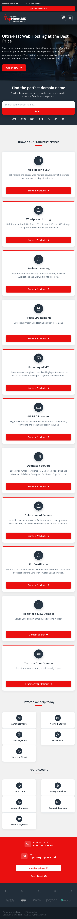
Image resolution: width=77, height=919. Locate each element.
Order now (14, 67)
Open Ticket (39, 876)
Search (38, 111)
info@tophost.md (10, 3)
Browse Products (38, 190)
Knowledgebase (38, 868)
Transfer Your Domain (38, 683)
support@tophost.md (42, 857)
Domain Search (38, 634)
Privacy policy (31, 912)
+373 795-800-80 (33, 3)
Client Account (38, 8)
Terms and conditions (12, 912)
